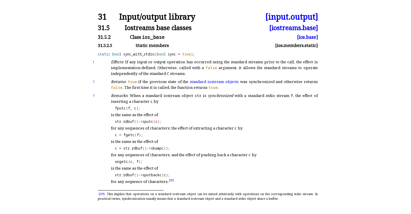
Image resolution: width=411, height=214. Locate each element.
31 (102, 17)
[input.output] (291, 17)
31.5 (104, 28)
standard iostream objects (214, 81)
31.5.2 (104, 37)
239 (171, 180)
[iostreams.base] (293, 28)
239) (101, 194)
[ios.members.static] (296, 45)
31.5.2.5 (105, 45)
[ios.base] (307, 37)
